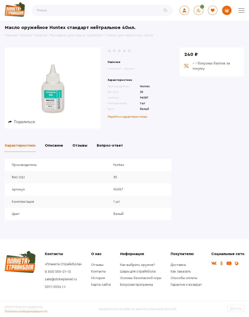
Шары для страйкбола (138, 271)
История (98, 278)
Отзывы (97, 265)
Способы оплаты (184, 278)
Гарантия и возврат (186, 284)
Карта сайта (101, 284)
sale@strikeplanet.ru (61, 279)
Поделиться (24, 122)
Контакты (98, 271)
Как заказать (181, 271)
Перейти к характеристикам (127, 116)
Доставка (178, 265)
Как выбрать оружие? (137, 265)
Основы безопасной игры (140, 278)
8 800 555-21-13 (58, 271)
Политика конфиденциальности (26, 311)
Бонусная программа (136, 284)
